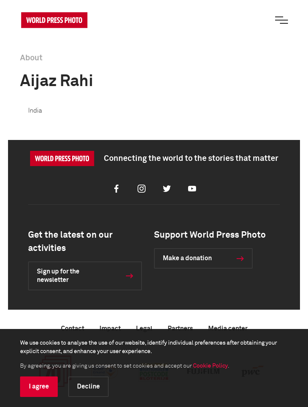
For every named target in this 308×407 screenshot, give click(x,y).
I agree (39, 386)
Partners (180, 328)
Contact (72, 328)
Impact (110, 328)
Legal (144, 328)
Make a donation (187, 258)
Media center (227, 328)
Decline (88, 386)
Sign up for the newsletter (58, 275)
